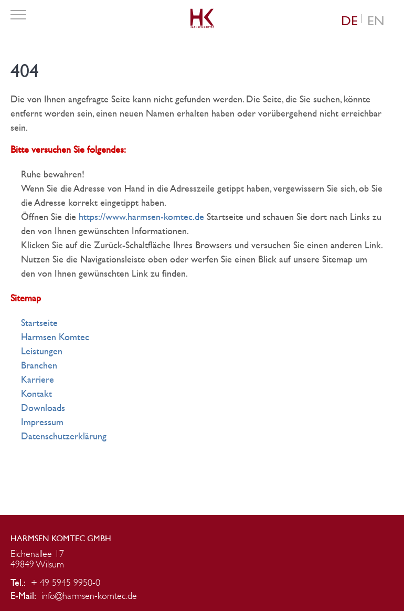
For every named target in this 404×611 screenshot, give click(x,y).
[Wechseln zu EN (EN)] (376, 21)
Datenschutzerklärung (64, 436)
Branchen (39, 365)
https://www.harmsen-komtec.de (141, 217)
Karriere (37, 379)
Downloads (43, 408)
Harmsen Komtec (55, 337)
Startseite (39, 323)
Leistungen (41, 351)
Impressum (42, 422)
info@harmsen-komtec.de (89, 596)
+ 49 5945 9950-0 (65, 583)
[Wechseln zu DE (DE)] (349, 21)
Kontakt (36, 393)
